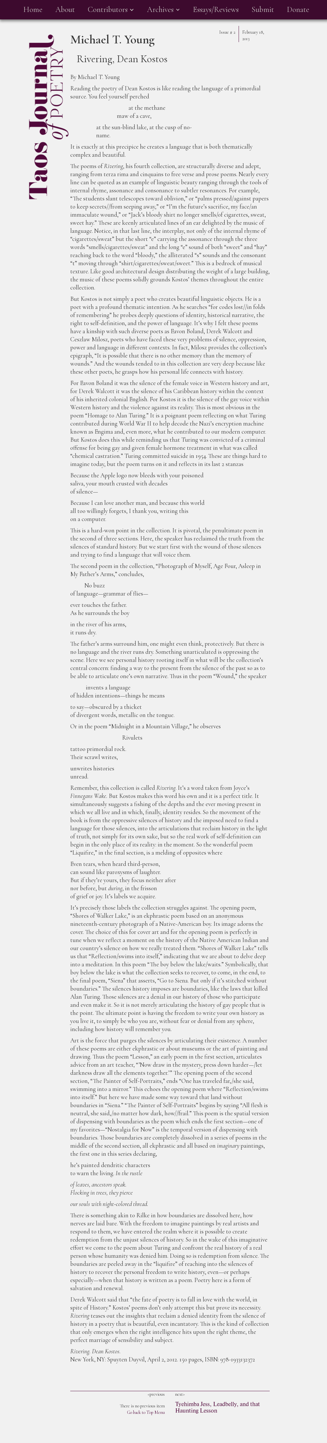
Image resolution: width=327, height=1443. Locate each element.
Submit (263, 9)
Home (32, 9)
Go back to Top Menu (146, 1412)
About (65, 9)
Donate (298, 9)
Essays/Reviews (216, 9)
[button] (111, 9)
